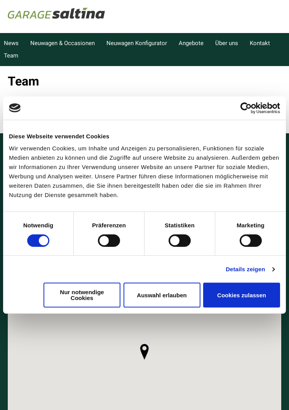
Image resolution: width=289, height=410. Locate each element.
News (11, 43)
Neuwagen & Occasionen (62, 43)
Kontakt (260, 43)
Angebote (191, 43)
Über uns (226, 43)
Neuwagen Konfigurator (136, 43)
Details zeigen (245, 269)
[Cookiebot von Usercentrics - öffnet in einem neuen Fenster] (246, 108)
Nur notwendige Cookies (82, 295)
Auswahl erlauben (161, 295)
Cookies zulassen (241, 295)
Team (11, 55)
